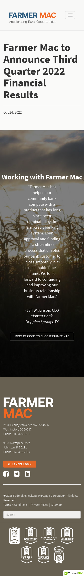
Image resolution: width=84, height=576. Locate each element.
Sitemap (56, 505)
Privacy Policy (39, 505)
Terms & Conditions (15, 505)
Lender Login (20, 464)
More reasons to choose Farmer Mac (42, 336)
